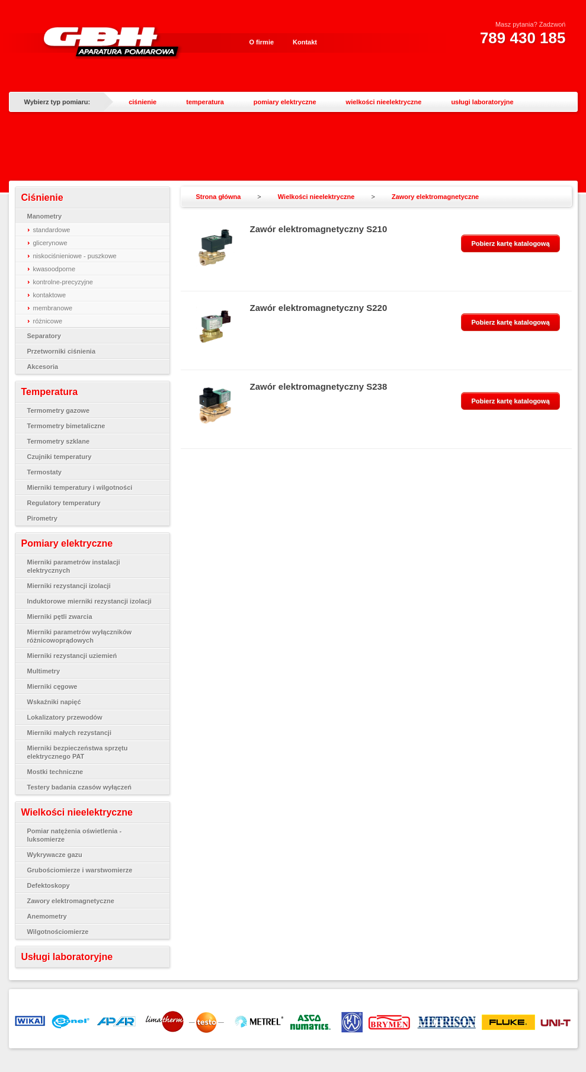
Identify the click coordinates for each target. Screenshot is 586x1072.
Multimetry (43, 671)
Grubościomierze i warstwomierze (80, 870)
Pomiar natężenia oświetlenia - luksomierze (74, 835)
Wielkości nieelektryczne (77, 812)
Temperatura (49, 392)
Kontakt (305, 42)
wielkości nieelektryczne (384, 101)
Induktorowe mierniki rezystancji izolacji (89, 601)
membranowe (53, 308)
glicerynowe (50, 242)
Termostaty (44, 472)
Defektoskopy (48, 885)
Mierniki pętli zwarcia (59, 616)
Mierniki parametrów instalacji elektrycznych (73, 566)
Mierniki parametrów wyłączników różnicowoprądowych (79, 636)
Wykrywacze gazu (54, 854)
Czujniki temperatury (59, 456)
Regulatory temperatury (64, 502)
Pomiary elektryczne (67, 543)
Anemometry (47, 916)
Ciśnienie (42, 197)
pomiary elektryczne (285, 101)
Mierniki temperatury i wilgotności (80, 487)
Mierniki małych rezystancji (69, 732)
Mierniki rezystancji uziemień (72, 655)
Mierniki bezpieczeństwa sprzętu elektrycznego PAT (77, 752)
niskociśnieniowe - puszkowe (75, 255)
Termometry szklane (58, 441)
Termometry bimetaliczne (66, 425)
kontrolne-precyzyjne (63, 281)
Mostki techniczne (55, 771)
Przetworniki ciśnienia (61, 351)
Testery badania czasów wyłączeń (79, 787)
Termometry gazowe (58, 410)
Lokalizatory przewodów (65, 717)
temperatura (205, 101)
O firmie (261, 42)
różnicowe (48, 321)
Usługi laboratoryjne (67, 957)
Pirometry (42, 518)
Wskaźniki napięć (54, 701)
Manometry (44, 216)
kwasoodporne (54, 268)
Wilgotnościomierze (58, 931)
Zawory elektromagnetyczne (70, 900)
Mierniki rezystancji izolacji (69, 585)
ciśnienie (142, 101)
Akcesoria (43, 366)
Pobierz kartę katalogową (510, 243)
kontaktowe (49, 295)
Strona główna (218, 196)
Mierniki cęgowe (52, 686)
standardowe (52, 229)
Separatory (44, 335)
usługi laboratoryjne (482, 101)
